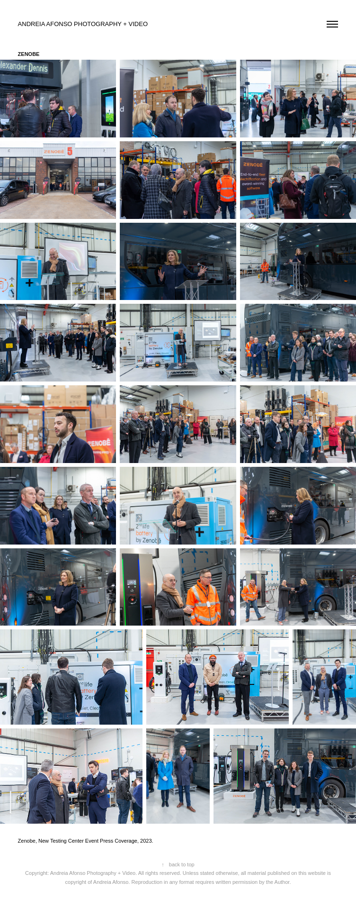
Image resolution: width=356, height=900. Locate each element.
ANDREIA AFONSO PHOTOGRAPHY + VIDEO (84, 23)
